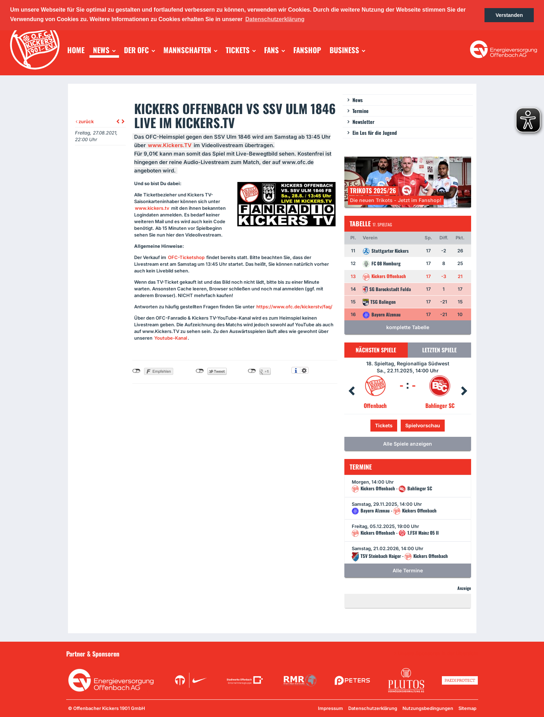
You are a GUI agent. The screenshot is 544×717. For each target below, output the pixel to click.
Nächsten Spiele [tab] (376, 350)
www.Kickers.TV (170, 145)
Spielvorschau (422, 425)
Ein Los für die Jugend (374, 132)
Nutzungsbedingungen (427, 708)
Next (464, 391)
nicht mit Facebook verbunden (136, 371)
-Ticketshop (186, 257)
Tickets (384, 425)
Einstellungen (304, 370)
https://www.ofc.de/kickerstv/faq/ (294, 306)
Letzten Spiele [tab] (439, 350)
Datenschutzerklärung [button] (275, 19)
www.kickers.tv (152, 208)
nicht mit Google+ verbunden (252, 371)
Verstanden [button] (509, 15)
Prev (351, 391)
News (357, 99)
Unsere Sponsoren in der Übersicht (438, 653)
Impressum (330, 708)
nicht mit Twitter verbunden (200, 371)
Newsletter (363, 121)
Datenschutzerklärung (372, 708)
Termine (360, 110)
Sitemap (467, 708)
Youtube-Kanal (170, 338)
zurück (85, 121)
